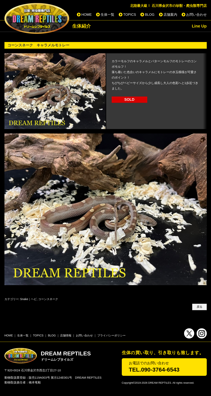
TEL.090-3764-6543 (154, 370)
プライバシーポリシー (111, 335)
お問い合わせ (196, 15)
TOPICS (129, 15)
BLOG (149, 15)
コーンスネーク (48, 299)
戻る (199, 306)
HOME (86, 15)
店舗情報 (65, 335)
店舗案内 (170, 15)
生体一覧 (107, 15)
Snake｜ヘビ (28, 299)
